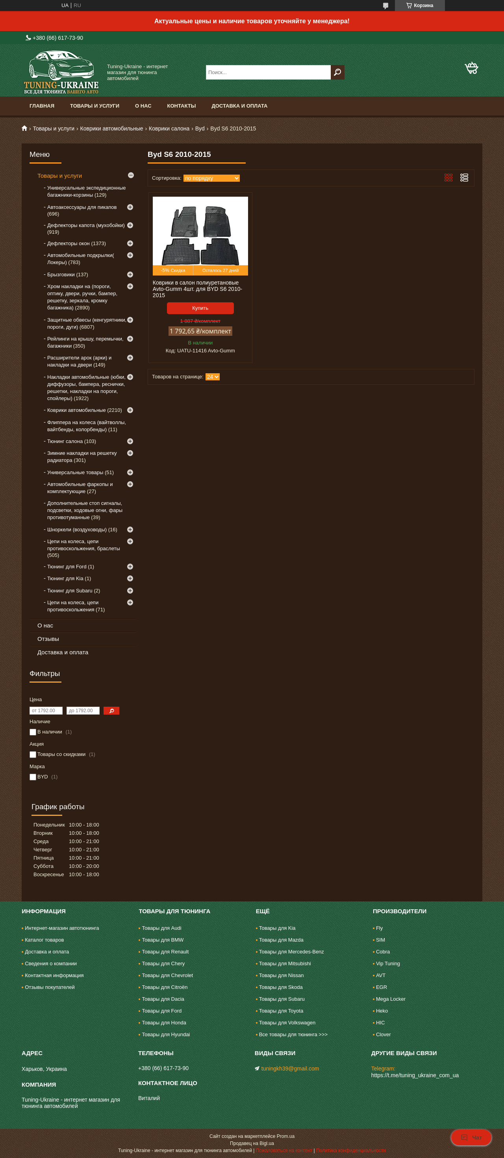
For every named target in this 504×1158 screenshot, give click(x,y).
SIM (380, 940)
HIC (380, 1023)
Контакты (181, 106)
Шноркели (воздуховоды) (77, 529)
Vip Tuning (388, 963)
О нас (143, 106)
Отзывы (48, 638)
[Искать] (338, 72)
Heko (382, 1011)
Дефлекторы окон (68, 243)
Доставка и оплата (239, 106)
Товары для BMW (162, 940)
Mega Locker (391, 999)
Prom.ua (286, 1136)
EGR (381, 987)
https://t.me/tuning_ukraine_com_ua (415, 1075)
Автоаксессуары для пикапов (82, 207)
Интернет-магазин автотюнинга (62, 928)
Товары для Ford (162, 1011)
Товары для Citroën (164, 987)
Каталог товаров (44, 940)
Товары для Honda (164, 1023)
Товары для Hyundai (166, 1034)
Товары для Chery (163, 963)
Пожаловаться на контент (284, 1150)
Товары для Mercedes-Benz (291, 952)
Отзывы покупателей (50, 987)
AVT (380, 975)
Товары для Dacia (163, 999)
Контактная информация (54, 975)
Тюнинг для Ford (67, 567)
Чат (471, 1137)
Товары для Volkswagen (287, 1023)
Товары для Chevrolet (167, 975)
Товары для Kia (277, 928)
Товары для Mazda (281, 940)
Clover (383, 1034)
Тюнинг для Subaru (70, 591)
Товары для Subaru (282, 999)
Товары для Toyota (281, 1011)
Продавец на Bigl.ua (252, 1143)
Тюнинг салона (65, 441)
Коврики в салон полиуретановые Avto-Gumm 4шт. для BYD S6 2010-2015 (197, 288)
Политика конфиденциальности (351, 1150)
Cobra (383, 952)
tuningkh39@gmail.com (290, 1068)
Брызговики (61, 274)
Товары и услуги (94, 106)
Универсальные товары (75, 472)
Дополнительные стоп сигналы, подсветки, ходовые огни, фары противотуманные (84, 510)
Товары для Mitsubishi (285, 963)
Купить (200, 308)
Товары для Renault (165, 952)
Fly (379, 928)
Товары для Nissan (281, 975)
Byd (200, 128)
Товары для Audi (161, 928)
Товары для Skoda (281, 987)
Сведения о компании (51, 963)
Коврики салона (169, 128)
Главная (42, 106)
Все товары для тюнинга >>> (293, 1034)
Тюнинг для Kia (65, 578)
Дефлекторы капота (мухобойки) (86, 225)
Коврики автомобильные (111, 128)
